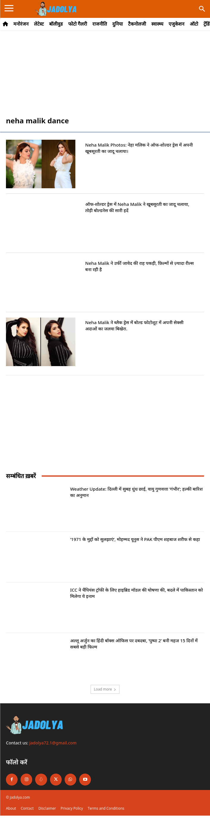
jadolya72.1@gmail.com (53, 743)
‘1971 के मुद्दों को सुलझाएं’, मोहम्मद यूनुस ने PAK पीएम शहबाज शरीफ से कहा (135, 539)
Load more (105, 689)
